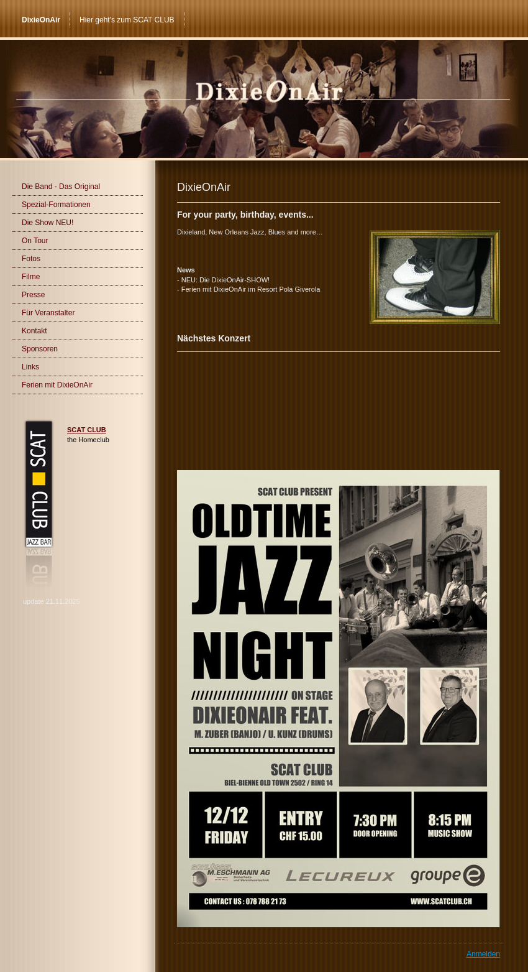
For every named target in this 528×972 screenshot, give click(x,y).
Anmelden (483, 954)
